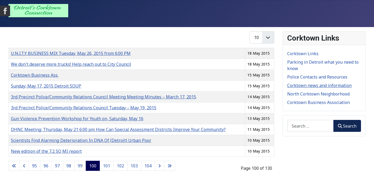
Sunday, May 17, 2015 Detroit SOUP (46, 86)
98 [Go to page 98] (68, 166)
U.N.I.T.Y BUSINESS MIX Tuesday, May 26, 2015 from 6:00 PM (71, 53)
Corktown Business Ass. (34, 75)
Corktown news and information (319, 85)
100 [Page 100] (92, 166)
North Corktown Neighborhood (318, 94)
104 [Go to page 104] (148, 166)
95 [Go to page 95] (34, 166)
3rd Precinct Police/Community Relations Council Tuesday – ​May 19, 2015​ (83, 108)
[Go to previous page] (24, 166)
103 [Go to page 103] (134, 166)
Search (347, 126)
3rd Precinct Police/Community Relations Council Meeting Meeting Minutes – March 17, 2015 (103, 97)
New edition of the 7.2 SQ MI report (46, 151)
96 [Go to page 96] (46, 166)
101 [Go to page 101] (106, 166)
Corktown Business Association (318, 102)
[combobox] (310, 126)
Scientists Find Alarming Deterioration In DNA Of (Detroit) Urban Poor (81, 140)
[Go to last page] (169, 166)
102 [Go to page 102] (120, 166)
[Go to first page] (14, 166)
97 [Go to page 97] (57, 166)
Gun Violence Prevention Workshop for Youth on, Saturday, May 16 (77, 118)
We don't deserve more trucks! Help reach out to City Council (71, 64)
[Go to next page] (159, 166)
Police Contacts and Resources (317, 77)
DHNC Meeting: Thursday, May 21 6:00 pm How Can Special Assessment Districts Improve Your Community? (118, 129)
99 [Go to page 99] (80, 166)
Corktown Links (303, 54)
